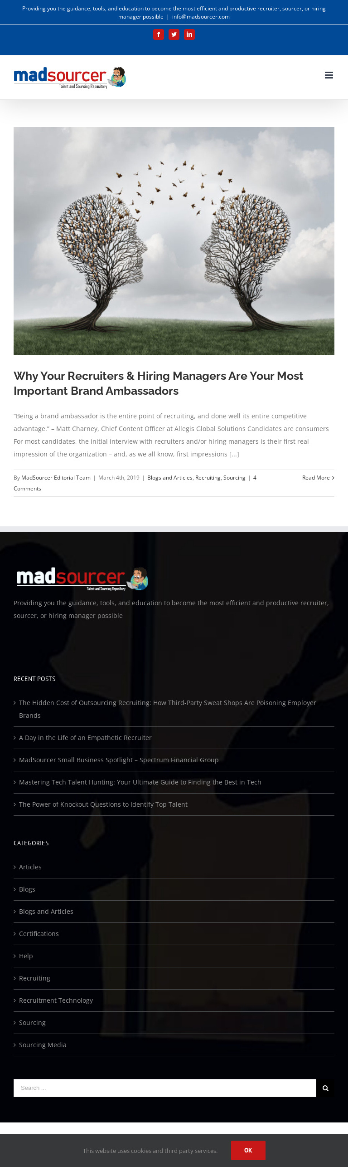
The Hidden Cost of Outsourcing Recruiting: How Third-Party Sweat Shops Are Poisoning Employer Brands (167, 709)
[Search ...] (165, 1088)
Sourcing (234, 477)
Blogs (27, 889)
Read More (316, 477)
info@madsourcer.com (201, 16)
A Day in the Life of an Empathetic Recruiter (85, 737)
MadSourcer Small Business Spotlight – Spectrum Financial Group (119, 759)
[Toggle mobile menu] (329, 75)
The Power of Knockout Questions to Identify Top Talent (103, 804)
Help (26, 955)
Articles (30, 867)
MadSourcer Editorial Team (56, 477)
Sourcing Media (43, 1044)
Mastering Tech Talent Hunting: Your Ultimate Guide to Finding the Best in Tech (140, 782)
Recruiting (208, 477)
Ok (248, 1150)
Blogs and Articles (170, 477)
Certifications (39, 933)
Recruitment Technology (56, 1000)
